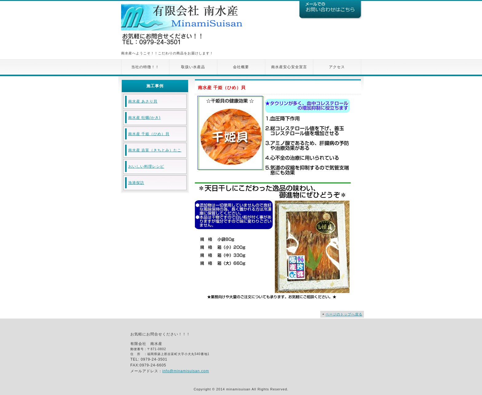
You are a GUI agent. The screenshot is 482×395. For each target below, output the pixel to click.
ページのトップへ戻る (344, 314)
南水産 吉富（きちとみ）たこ (154, 150)
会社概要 (241, 67)
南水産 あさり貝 (142, 101)
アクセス (337, 67)
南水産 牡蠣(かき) (144, 117)
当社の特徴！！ (145, 67)
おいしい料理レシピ (146, 166)
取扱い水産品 (193, 67)
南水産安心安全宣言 (289, 67)
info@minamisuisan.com (185, 371)
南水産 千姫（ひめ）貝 (148, 134)
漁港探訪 (136, 183)
